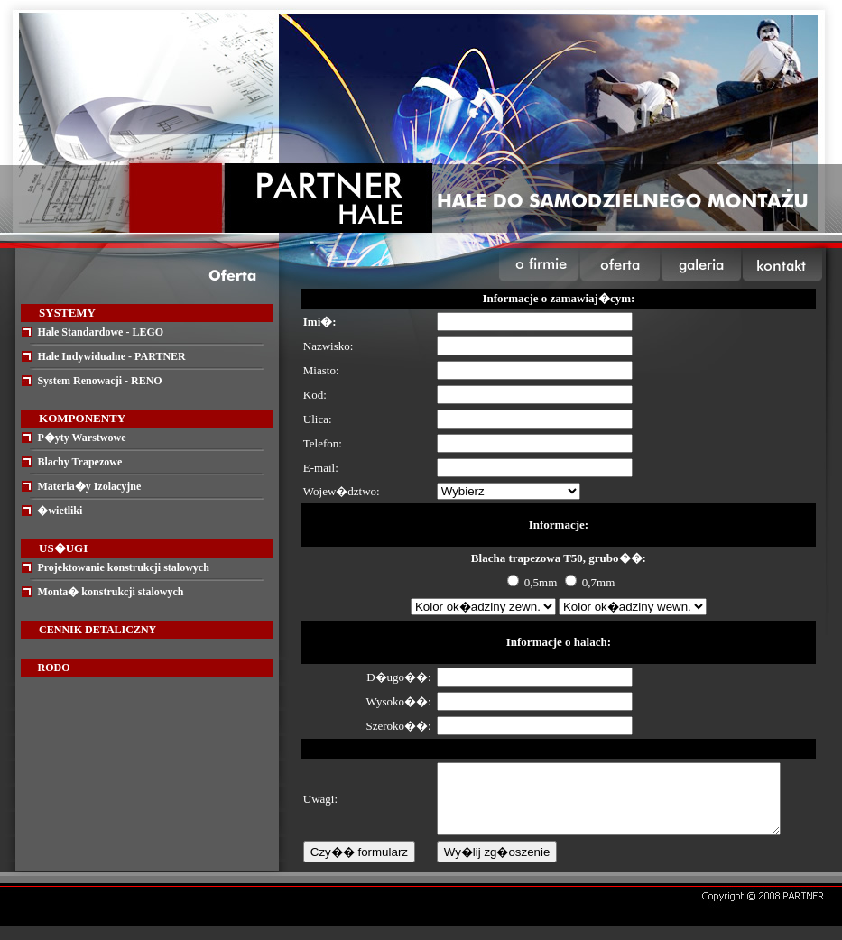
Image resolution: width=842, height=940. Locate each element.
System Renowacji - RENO (99, 380)
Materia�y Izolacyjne (89, 486)
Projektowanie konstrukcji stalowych (122, 567)
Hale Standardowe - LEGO (100, 332)
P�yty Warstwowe (81, 437)
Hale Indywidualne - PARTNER (111, 356)
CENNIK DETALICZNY (97, 629)
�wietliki (59, 510)
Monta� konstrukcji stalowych (110, 591)
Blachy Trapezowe (79, 462)
